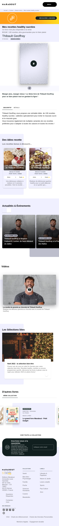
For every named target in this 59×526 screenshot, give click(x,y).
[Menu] (50, 4)
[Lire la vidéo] (29, 289)
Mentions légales (22, 522)
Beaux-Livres (18, 10)
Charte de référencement (19, 517)
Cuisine (11, 10)
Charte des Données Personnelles (41, 517)
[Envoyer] (51, 447)
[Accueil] (10, 4)
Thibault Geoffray (13, 36)
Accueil (5, 10)
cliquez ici (21, 453)
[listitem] (3, 509)
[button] (46, 18)
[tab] (7, 107)
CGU (8, 517)
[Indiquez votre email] (41, 447)
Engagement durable (37, 522)
